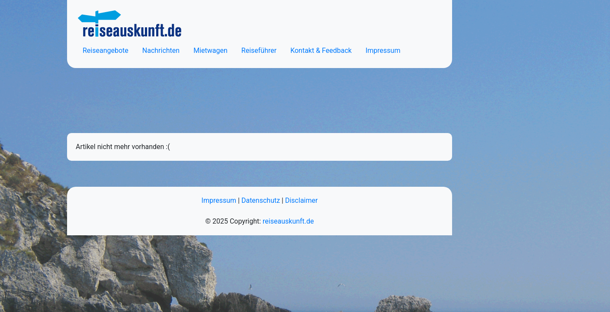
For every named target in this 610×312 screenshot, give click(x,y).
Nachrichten (161, 50)
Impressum (383, 50)
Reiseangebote (105, 50)
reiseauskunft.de (288, 221)
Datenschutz (260, 200)
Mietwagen (210, 50)
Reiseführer (258, 50)
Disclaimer (301, 200)
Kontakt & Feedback (321, 50)
